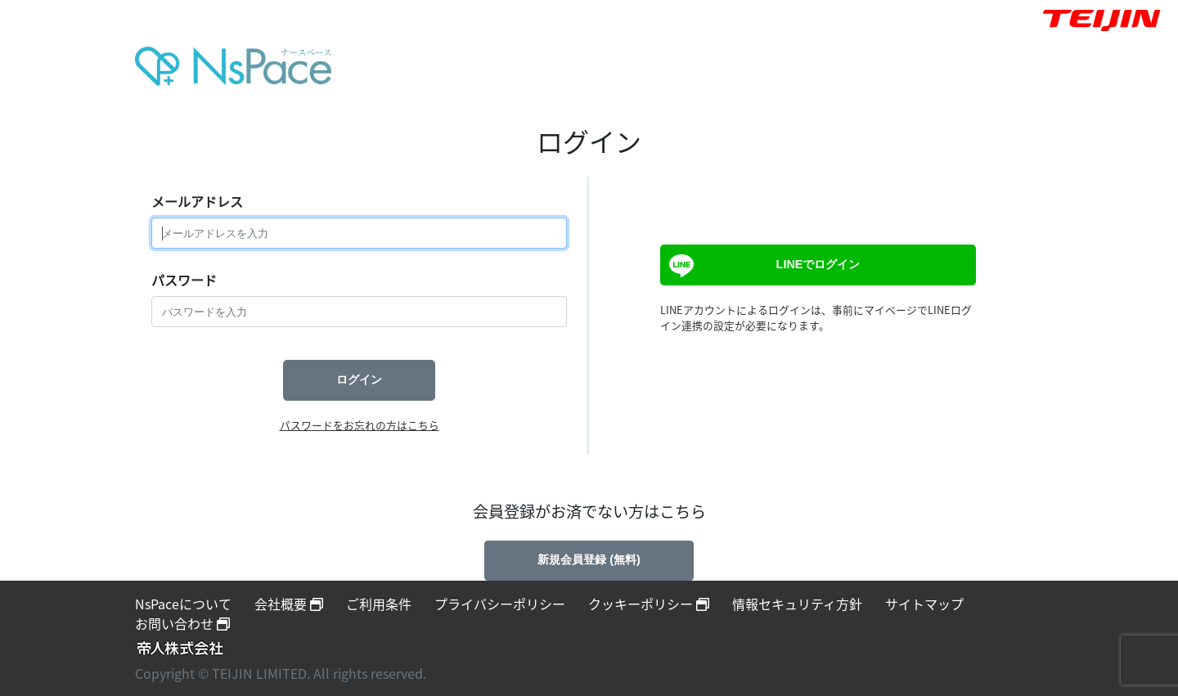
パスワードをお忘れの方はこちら (359, 425)
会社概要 (288, 603)
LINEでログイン (762, 265)
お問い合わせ (182, 623)
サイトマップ (924, 603)
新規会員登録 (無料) (589, 559)
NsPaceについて (183, 603)
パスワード (184, 280)
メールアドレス (197, 201)
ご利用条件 (378, 603)
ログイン (359, 379)
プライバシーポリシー (499, 603)
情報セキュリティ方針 (797, 603)
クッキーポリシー (648, 603)
